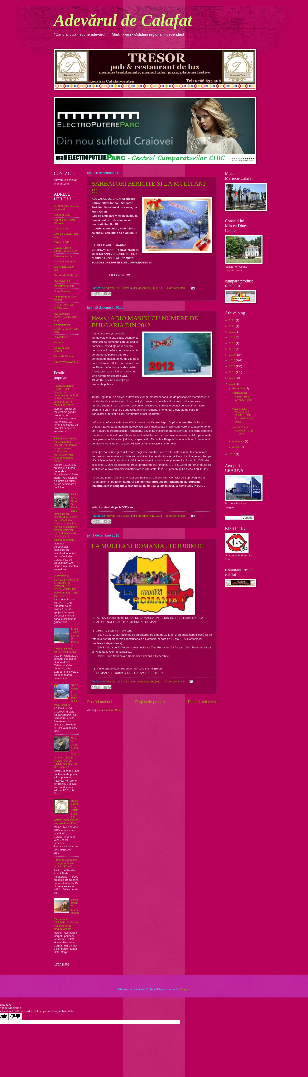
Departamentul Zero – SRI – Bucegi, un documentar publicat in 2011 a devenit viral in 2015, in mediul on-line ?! (66, 395)
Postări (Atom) (112, 710)
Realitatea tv (61, 337)
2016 (232, 354)
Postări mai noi (99, 702)
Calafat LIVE (61, 242)
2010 (232, 454)
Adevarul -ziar (62, 214)
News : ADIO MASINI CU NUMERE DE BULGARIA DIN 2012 (145, 322)
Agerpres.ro (61, 228)
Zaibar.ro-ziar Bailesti (62, 349)
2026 (232, 320)
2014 (232, 366)
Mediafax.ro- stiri (64, 285)
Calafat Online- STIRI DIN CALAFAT (66, 249)
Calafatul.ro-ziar (63, 256)
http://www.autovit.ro (66, 361)
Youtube (59, 342)
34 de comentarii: (174, 681)
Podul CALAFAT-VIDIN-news (64, 307)
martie (236, 447)
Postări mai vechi (202, 702)
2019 (232, 337)
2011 (232, 383)
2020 (232, 331)
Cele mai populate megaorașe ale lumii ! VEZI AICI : (66, 863)
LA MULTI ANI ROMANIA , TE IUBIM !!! (148, 545)
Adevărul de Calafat (123, 20)
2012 (232, 377)
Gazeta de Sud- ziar (66, 275)
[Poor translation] (15, 1016)
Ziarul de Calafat (63, 356)
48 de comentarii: (176, 515)
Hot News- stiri (62, 280)
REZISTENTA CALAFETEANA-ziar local (66, 328)
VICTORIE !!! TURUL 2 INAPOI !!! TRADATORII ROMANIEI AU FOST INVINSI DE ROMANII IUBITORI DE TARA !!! (66, 586)
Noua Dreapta (62, 291)
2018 (232, 343)
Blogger (185, 989)
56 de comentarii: (176, 288)
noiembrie (238, 441)
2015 (232, 360)
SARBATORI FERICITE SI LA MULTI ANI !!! (242, 398)
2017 (232, 349)
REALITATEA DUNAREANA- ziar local (65, 317)
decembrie (239, 388)
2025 (232, 326)
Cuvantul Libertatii (64, 261)
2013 (232, 372)
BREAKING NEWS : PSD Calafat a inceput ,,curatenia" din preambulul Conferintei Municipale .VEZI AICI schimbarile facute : (66, 450)
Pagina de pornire (150, 702)
